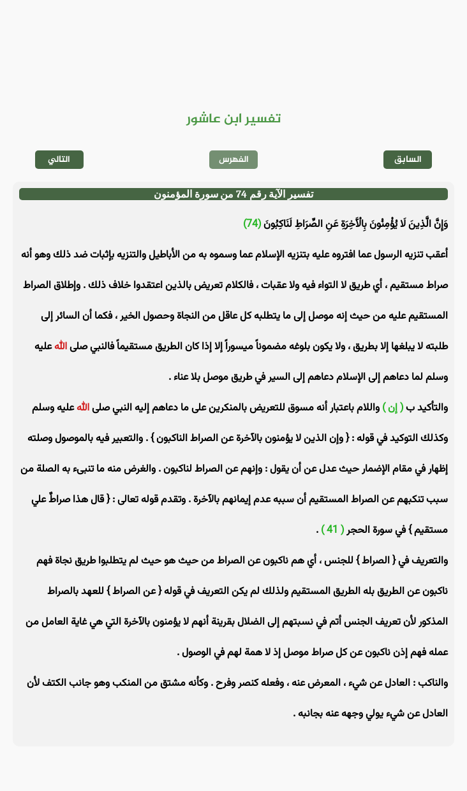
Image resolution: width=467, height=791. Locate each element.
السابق (408, 159)
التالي (59, 159)
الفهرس (234, 159)
